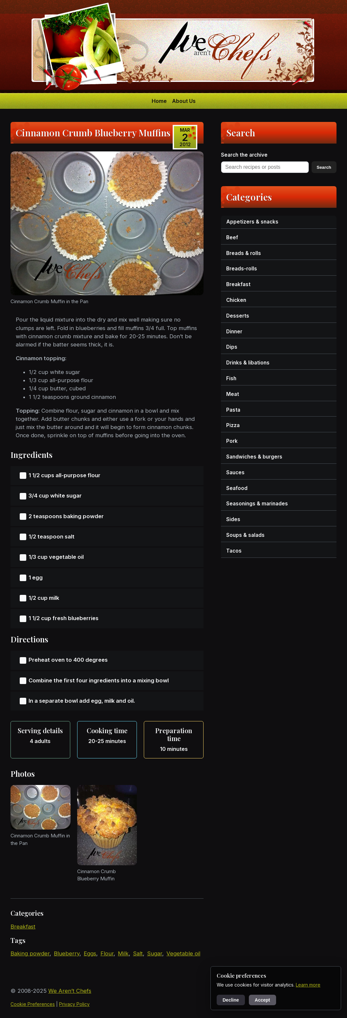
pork (232, 441)
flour (107, 953)
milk (123, 953)
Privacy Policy (74, 1004)
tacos (234, 551)
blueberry (66, 953)
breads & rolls (243, 253)
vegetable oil (183, 953)
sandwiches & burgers (254, 457)
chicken (236, 300)
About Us (184, 101)
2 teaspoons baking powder (66, 516)
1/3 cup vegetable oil (56, 557)
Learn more (308, 985)
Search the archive (244, 155)
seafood (237, 488)
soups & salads (245, 535)
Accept (262, 1000)
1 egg (36, 577)
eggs (90, 953)
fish (231, 378)
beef (232, 237)
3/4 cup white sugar (55, 495)
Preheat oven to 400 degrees (68, 659)
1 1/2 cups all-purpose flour (64, 475)
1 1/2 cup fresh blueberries (63, 618)
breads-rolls (241, 268)
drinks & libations (248, 363)
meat (232, 394)
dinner (234, 331)
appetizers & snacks (252, 222)
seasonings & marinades (257, 503)
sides (233, 519)
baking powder (30, 953)
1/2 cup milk (44, 598)
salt (138, 953)
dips (231, 347)
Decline (231, 1000)
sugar (154, 953)
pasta (233, 410)
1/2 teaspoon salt (52, 536)
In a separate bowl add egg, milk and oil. (82, 700)
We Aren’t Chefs (69, 991)
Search (324, 167)
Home (159, 101)
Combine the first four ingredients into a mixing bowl (99, 680)
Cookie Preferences (33, 1004)
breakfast (23, 926)
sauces (235, 472)
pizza (233, 425)
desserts (237, 316)
